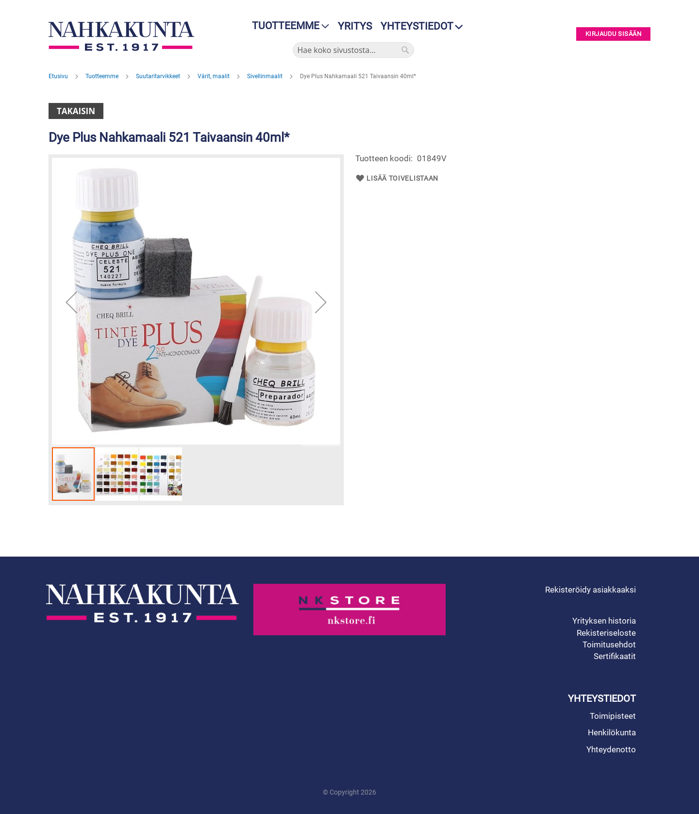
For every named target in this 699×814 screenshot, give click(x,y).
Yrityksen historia (604, 621)
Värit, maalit (214, 76)
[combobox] (353, 50)
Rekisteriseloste (606, 633)
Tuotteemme (102, 76)
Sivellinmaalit (265, 76)
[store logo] (124, 36)
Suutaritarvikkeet (159, 76)
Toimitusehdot (609, 644)
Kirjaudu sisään (613, 34)
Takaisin (76, 111)
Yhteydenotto (611, 749)
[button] (71, 302)
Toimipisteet (613, 716)
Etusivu (59, 76)
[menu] (287, 26)
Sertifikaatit (615, 656)
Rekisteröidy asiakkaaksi (590, 589)
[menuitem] (287, 26)
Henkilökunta (612, 732)
